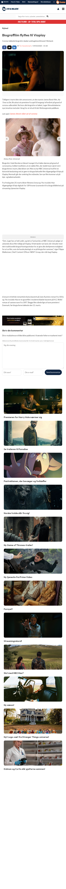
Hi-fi (23, 2)
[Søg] (48, 16)
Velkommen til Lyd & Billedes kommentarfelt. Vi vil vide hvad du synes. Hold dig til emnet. (28, 340)
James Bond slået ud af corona (23, 113)
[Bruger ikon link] (58, 9)
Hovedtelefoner (46, 2)
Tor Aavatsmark (25, 45)
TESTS (4, 2)
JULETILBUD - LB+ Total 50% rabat (33, 21)
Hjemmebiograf (33, 2)
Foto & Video (15, 2)
